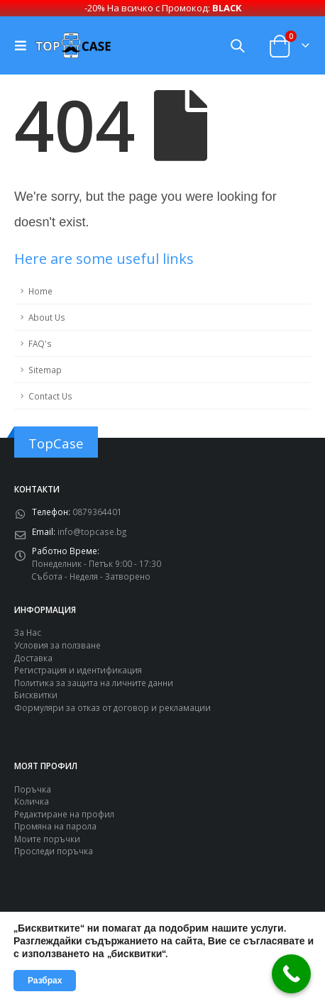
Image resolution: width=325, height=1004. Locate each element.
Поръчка (32, 787)
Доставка (33, 656)
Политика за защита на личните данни (93, 681)
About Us (46, 315)
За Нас (27, 630)
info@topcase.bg (91, 530)
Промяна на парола (55, 824)
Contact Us (50, 394)
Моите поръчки (47, 837)
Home (40, 289)
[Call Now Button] (291, 973)
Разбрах (45, 980)
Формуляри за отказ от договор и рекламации (112, 706)
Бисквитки (35, 693)
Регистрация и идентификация (78, 668)
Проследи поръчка (53, 849)
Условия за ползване (57, 643)
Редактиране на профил (64, 812)
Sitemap (45, 368)
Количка (31, 799)
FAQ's (40, 342)
